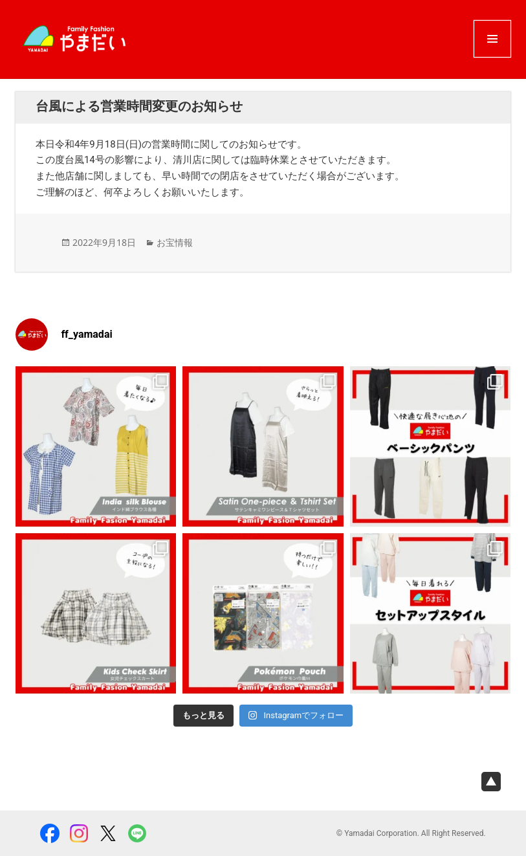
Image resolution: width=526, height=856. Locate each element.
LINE (137, 833)
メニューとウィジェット (492, 56)
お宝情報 (175, 242)
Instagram (79, 833)
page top (491, 781)
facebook (50, 833)
